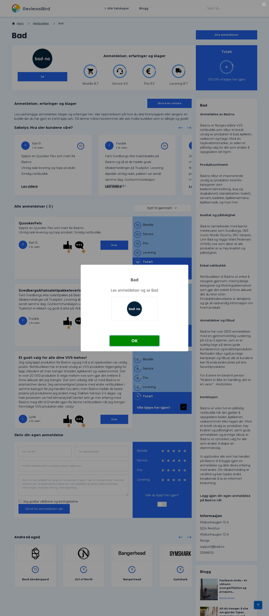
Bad (134, 280)
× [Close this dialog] (263, 5)
